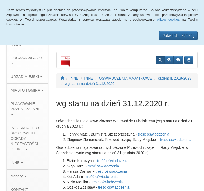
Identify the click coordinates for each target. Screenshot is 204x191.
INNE (17, 162)
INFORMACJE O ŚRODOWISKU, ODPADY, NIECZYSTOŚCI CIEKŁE (25, 138)
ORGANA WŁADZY (27, 60)
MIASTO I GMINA (27, 90)
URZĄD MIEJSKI (26, 77)
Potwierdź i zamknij (178, 35)
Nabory (18, 176)
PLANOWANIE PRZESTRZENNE (26, 108)
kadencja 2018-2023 (175, 78)
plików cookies (168, 19)
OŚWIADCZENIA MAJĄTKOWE (125, 78)
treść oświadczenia (153, 134)
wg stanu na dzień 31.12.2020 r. (91, 83)
